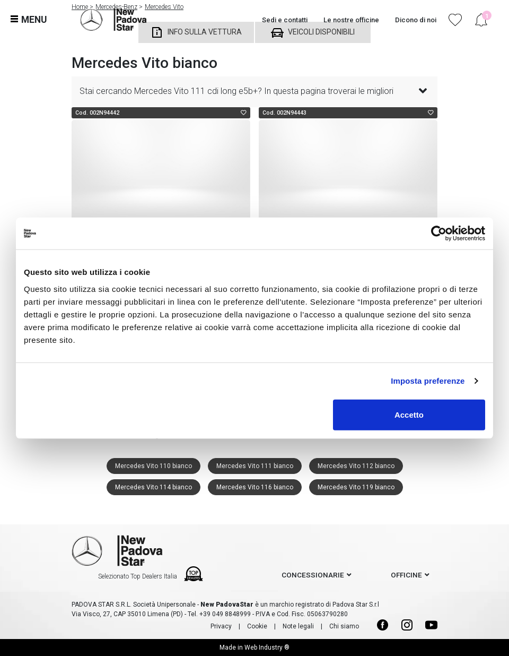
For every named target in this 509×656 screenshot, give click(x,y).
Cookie (257, 626)
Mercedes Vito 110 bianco (153, 466)
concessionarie (313, 575)
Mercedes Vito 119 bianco (356, 487)
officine (406, 575)
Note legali (298, 626)
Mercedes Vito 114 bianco (153, 487)
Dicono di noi (415, 20)
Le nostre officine (351, 20)
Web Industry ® (266, 647)
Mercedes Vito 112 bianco (356, 466)
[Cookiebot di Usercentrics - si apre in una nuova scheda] (438, 233)
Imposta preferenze (427, 380)
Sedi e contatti (285, 20)
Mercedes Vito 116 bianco (254, 487)
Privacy (221, 626)
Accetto (409, 414)
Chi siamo (344, 626)
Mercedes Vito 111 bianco (254, 466)
